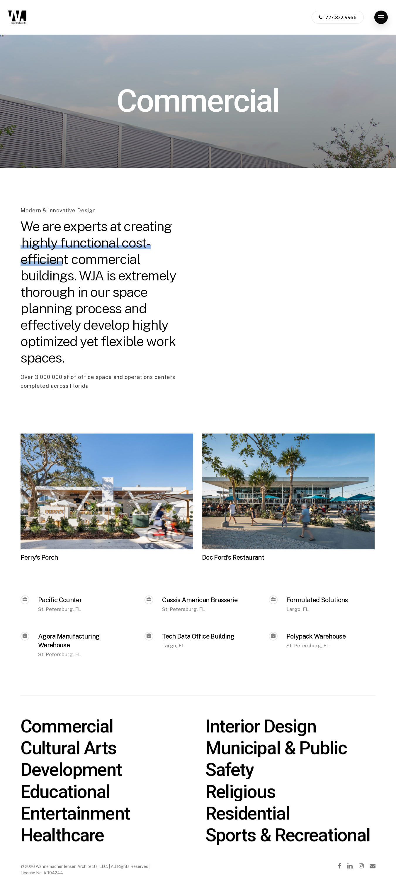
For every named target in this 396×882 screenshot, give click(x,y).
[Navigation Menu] (381, 17)
